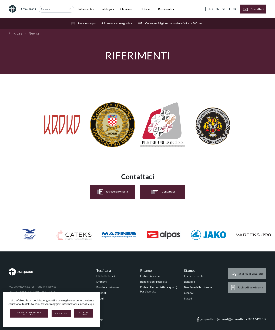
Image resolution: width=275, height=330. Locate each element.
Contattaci (162, 191)
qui (92, 303)
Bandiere (189, 281)
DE (223, 9)
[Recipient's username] (53, 9)
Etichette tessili (105, 276)
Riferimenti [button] (85, 9)
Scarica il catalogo (247, 273)
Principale (15, 33)
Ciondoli (101, 292)
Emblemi (101, 281)
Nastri (100, 298)
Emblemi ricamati (150, 276)
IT (229, 9)
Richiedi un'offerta (112, 191)
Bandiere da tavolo (107, 287)
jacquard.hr (205, 319)
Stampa (190, 270)
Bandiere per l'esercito (153, 281)
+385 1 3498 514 (256, 319)
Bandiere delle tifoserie (198, 287)
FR (234, 9)
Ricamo (146, 270)
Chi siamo (126, 9)
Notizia (145, 9)
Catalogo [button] (106, 9)
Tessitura (103, 270)
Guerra (34, 33)
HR (211, 9)
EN (217, 9)
